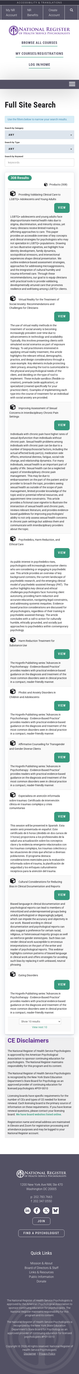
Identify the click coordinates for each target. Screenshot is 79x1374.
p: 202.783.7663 (41, 1197)
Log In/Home (39, 65)
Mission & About (41, 1263)
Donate (41, 1281)
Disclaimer (30, 1353)
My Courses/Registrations (39, 53)
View (62, 207)
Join (41, 1221)
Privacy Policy (47, 1353)
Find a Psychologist (41, 1233)
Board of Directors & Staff (41, 1268)
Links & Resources (41, 1272)
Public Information (41, 1277)
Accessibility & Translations (39, 2)
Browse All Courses (39, 43)
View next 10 (39, 1027)
